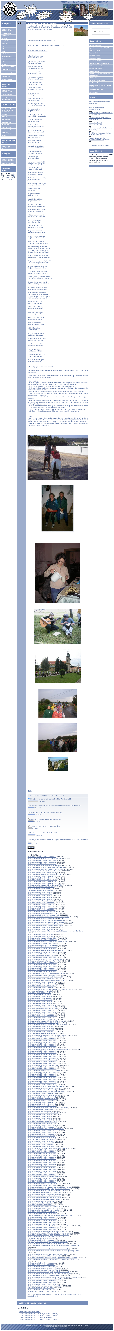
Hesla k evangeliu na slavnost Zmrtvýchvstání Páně (45, 885)
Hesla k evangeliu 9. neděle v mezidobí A (41, 1263)
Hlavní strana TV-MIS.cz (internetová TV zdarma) (7, 110)
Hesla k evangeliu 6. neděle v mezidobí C (42, 1010)
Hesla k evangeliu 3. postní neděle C (40, 1000)
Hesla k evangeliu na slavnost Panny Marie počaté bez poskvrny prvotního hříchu (55, 931)
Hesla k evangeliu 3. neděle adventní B (41, 1143)
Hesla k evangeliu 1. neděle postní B (40, 1123)
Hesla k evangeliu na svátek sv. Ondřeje (41, 1033)
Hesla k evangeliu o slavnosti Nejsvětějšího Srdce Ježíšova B (48, 1235)
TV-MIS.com (78, 2)
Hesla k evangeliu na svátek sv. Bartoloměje (42, 1060)
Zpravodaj (5, 43)
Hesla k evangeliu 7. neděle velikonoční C (42, 979)
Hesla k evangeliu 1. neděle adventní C (41, 1032)
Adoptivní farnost (7, 41)
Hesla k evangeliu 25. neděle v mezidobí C (42, 957)
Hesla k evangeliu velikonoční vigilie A (40, 1203)
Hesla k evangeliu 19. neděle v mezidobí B (42, 1063)
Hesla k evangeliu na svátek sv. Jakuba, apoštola (44, 1070)
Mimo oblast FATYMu (8, 66)
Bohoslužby (5, 35)
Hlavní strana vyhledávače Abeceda (8, 147)
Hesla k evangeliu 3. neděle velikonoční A (42, 881)
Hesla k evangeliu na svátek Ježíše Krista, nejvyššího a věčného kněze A (52, 1258)
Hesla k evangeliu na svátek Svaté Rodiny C (43, 1023)
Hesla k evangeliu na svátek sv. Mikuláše (41, 1266)
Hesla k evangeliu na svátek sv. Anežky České (43, 1268)
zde (13, 174)
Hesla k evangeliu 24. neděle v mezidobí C (42, 1219)
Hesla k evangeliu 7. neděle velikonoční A (42, 873)
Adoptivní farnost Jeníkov (97, 80)
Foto (3, 48)
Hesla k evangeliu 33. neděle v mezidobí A (42, 1150)
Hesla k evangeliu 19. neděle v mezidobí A (42, 1175)
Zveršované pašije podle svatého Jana (41, 887)
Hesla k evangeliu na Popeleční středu (41, 901)
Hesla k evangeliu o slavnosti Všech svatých (43, 945)
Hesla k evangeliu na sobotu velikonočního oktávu (44, 1192)
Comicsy (4, 97)
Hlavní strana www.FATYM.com (7, 29)
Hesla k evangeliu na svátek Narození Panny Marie (45, 1286)
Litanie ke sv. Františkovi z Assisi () (29, 1312)
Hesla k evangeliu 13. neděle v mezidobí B (42, 1077)
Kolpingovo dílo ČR (95, 83)
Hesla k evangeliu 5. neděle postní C (40, 996)
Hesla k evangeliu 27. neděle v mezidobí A (42, 1160)
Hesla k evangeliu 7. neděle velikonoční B (42, 1090)
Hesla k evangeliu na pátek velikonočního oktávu (44, 1194)
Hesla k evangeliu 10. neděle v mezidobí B (42, 1083)
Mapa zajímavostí (7, 56)
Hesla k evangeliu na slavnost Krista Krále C (43, 938)
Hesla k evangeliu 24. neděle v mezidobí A (42, 1166)
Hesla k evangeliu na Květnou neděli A (41, 1205)
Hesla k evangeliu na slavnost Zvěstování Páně (44, 1206)
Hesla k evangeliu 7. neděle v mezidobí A (41, 1208)
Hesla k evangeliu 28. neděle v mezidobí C (42, 952)
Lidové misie (6, 54)
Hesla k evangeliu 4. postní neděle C (40, 998)
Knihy (3, 61)
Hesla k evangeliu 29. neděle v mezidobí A (42, 1157)
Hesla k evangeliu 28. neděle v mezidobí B (42, 1044)
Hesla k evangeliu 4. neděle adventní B (41, 1141)
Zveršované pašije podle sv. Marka (39, 1238)
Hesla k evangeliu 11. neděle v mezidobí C (42, 1281)
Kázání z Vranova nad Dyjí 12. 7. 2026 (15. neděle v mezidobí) (38, 1314)
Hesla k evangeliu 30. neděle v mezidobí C (42, 947)
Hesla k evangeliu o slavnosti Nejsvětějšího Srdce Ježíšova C (48, 1272)
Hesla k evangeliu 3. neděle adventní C (41, 1028)
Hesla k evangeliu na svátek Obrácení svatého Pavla (45, 1210)
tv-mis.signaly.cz (8, 176)
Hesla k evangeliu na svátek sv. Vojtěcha (42, 1100)
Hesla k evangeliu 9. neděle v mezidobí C (42, 1284)
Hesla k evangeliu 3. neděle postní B (40, 1118)
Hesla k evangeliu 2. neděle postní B (40, 1120)
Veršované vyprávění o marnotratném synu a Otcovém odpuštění (50, 1215)
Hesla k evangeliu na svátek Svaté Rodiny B (43, 1137)
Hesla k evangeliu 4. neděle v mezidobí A (41, 906)
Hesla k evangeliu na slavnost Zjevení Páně (42, 913)
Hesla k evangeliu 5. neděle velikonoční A (42, 878)
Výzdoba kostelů (7, 69)
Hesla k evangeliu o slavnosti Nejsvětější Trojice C (45, 977)
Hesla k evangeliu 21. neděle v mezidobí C (42, 1220)
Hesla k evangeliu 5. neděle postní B (40, 1115)
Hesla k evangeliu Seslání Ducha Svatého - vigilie (44, 871)
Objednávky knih (7, 99)
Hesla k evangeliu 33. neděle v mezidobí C (42, 940)
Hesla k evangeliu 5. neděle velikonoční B (42, 1097)
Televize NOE (93, 53)
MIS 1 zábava (6, 117)
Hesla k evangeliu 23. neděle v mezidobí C (42, 963)
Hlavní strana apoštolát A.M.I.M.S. (8, 91)
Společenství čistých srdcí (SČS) (99, 48)
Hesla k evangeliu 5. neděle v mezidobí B (42, 1127)
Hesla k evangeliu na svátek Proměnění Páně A (44, 1176)
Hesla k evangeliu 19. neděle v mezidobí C (42, 1222)
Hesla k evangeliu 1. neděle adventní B (41, 1146)
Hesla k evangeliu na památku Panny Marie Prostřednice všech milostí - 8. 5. (54, 1259)
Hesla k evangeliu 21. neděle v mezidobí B (42, 1058)
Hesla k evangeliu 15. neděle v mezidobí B (42, 1074)
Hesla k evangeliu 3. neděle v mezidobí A (41, 908)
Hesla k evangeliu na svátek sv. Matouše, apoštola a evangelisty (49, 1049)
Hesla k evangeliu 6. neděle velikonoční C (42, 982)
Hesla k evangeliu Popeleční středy (39, 1289)
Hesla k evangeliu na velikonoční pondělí (41, 1201)
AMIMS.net (65, 2)
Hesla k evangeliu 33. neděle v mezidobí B (42, 1037)
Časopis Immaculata (95, 68)
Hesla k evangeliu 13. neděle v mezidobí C (42, 1229)
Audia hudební (6, 127)
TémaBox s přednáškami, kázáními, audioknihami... (100, 74)
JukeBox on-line (94, 71)
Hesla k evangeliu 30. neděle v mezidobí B (42, 1040)
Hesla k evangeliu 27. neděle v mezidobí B (42, 1046)
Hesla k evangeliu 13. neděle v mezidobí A (42, 1185)
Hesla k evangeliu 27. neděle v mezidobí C (42, 954)
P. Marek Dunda (36, 1294)
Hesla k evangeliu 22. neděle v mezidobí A (42, 1169)
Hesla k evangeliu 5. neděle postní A (40, 892)
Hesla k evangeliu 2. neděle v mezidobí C (42, 1017)
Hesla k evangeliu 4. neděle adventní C (41, 1026)
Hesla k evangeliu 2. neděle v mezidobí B (42, 1134)
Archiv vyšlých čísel (8, 163)
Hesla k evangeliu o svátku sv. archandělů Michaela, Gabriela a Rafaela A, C (53, 1245)
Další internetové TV (95, 60)
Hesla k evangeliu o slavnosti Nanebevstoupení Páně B (46, 1092)
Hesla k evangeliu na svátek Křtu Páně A (41, 911)
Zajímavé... (5, 64)
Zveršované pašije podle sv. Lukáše (40, 991)
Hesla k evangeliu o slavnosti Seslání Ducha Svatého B (46, 1086)
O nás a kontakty (7, 72)
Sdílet (30, 791)
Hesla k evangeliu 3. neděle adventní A (41, 929)
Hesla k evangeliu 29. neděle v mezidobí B (42, 1042)
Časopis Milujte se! (95, 45)
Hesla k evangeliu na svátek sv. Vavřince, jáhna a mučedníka (48, 1249)
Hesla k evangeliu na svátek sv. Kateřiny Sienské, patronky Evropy (50, 989)
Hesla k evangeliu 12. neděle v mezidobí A (42, 860)
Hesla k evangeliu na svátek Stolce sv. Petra (43, 1009)
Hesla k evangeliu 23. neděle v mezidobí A (42, 1168)
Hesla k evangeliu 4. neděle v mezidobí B (42, 1130)
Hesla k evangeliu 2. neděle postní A (40, 897)
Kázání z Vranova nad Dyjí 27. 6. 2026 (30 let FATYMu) (36, 1317)
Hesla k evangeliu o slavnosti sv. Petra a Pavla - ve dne (46, 973)
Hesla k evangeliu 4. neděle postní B (40, 1116)
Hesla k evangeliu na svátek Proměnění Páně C (44, 1270)
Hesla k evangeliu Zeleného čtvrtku (39, 993)
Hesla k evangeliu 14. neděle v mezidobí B (42, 1076)
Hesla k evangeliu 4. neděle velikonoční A (42, 880)
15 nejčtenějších (7, 79)
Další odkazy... (93, 92)
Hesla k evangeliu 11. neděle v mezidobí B (42, 1081)
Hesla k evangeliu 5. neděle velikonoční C (42, 984)
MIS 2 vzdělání (6, 119)
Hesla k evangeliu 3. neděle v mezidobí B (42, 1132)
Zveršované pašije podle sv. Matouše (40, 890)
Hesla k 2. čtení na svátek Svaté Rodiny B (42, 1139)
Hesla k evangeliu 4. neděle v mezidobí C (42, 1014)
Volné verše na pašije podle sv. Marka (41, 1288)
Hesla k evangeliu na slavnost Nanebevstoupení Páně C (47, 980)
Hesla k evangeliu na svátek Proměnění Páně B (44, 1065)
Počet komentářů (71, 1294)
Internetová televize (95, 58)
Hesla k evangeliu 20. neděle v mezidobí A (42, 1173)
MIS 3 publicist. (6, 122)
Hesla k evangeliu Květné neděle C (39, 994)
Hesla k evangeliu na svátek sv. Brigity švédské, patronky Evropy (49, 1226)
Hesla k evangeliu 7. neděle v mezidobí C (42, 1007)
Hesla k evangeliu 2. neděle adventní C (41, 1030)
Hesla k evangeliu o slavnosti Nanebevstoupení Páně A (46, 1190)
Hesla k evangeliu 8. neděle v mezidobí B (42, 1240)
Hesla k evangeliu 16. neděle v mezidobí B (42, 1072)
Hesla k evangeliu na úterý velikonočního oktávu (44, 1199)
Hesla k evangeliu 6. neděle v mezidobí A (41, 903)
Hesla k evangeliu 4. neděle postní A (40, 894)
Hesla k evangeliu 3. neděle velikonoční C (42, 987)
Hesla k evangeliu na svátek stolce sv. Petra (42, 1122)
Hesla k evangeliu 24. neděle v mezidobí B (42, 1053)
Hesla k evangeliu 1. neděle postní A (40, 899)
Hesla (3, 51)
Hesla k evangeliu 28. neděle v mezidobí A (42, 1159)
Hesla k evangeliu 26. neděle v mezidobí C (42, 1217)
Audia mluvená (6, 130)
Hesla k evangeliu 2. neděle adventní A (41, 934)
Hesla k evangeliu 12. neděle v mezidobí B (42, 1079)
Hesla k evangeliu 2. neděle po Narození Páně (43, 915)
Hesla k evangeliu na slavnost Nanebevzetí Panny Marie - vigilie (49, 1233)
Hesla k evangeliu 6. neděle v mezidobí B (42, 1125)
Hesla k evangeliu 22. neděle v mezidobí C (42, 964)
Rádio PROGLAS (94, 55)
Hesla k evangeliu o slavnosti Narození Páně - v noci (45, 924)
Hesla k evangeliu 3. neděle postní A (40, 896)
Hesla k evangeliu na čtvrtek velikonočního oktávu (44, 1196)
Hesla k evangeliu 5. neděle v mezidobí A (41, 904)
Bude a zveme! (6, 33)
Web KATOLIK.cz (94, 50)
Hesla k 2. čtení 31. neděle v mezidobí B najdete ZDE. (46, 45)
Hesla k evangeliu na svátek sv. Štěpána (41, 918)
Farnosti (4, 38)
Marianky (4, 59)
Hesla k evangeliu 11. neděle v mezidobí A (42, 862)
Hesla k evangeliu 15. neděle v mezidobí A (42, 857)
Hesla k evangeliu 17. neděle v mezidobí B (42, 1069)
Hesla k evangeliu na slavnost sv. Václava (42, 956)
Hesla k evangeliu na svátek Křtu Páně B (41, 1136)
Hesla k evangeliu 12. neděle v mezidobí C (42, 975)
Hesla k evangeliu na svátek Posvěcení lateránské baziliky (47, 941)
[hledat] (100, 31)
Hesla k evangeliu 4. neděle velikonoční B (42, 1102)
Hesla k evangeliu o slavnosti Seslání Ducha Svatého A (46, 867)
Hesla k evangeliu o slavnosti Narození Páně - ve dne (46, 920)
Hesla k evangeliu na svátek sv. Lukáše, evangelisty (45, 950)
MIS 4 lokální (6, 124)
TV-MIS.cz (90, 2)
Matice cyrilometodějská (96, 66)
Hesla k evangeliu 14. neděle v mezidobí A (42, 1182)
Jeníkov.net (92, 77)
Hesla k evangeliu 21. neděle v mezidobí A (42, 1171)
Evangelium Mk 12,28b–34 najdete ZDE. (41, 40)
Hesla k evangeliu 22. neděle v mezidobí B (42, 1056)
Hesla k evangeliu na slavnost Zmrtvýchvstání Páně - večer (48, 1107)
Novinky (4, 114)
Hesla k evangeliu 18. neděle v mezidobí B (42, 1067)
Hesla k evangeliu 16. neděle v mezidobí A (42, 1180)
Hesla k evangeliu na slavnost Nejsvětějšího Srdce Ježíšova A (49, 1189)
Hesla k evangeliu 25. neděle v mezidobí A (42, 1164)
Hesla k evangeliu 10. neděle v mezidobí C (42, 1282)
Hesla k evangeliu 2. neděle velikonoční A (42, 883)
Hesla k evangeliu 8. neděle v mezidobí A (41, 1265)
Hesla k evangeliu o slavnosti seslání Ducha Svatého (46, 869)
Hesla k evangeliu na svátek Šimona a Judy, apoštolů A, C (47, 1243)
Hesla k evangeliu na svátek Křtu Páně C (41, 1019)
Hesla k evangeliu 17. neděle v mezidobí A (42, 1178)
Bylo (3, 46)
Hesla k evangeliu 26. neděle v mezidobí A (42, 1162)
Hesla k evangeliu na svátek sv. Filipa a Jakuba (44, 1095)
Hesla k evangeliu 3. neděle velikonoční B (42, 1104)
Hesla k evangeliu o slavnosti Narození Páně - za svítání (47, 922)
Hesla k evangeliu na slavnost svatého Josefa (43, 1113)
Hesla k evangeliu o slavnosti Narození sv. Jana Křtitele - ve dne (49, 1187)
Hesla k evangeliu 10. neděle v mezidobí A (42, 864)
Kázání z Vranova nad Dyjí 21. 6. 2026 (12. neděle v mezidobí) (38, 1319)
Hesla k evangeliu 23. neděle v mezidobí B (42, 1054)
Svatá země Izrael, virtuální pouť (99, 63)
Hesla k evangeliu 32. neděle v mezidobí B (42, 1039)
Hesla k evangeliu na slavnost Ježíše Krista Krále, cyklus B (48, 1035)
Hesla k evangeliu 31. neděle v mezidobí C (42, 943)
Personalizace (6, 76)
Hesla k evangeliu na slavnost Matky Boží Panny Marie (46, 1021)
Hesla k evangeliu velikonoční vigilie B (40, 1109)
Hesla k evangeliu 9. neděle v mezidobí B (42, 1084)
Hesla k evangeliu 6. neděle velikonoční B (42, 1093)
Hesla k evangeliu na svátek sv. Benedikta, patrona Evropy (47, 1254)
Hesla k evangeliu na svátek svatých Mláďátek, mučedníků (47, 1024)
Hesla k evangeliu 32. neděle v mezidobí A (42, 1152)
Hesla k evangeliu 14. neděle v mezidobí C (42, 1228)
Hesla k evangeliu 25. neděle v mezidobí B (42, 1051)
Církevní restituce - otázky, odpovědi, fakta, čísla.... (100, 86)
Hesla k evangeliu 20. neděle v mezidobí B (42, 1062)
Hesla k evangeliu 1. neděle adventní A (41, 936)
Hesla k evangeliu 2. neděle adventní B (41, 1145)
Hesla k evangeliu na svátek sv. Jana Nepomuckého (45, 874)
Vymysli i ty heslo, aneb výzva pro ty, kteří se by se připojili (48, 1242)
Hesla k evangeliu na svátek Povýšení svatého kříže (45, 959)
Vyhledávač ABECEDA (96, 89)
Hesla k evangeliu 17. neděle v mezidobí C (42, 968)
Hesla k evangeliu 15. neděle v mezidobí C (42, 971)
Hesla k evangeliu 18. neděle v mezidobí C (42, 1224)
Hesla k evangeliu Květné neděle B (39, 1111)
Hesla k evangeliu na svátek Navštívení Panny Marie (45, 1279)
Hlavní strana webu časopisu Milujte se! (8, 159)
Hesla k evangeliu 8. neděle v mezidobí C (42, 1005)
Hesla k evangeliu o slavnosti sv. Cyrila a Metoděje (45, 858)
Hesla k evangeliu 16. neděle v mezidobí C (42, 970)
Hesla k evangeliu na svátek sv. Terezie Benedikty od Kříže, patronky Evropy (53, 1251)
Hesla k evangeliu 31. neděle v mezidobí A (42, 1153)
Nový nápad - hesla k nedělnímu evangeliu (42, 1291)
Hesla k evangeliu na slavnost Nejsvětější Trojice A (45, 865)
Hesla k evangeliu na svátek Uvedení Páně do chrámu (46, 1129)
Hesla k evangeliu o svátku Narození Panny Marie (45, 961)
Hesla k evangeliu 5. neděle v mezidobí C (42, 1012)
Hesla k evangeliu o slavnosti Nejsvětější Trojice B (45, 1236)
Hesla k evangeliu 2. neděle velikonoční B (42, 1106)
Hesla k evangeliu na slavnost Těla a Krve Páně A (44, 1256)
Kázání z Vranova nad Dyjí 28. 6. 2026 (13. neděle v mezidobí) (38, 1315)
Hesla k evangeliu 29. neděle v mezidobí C (42, 949)
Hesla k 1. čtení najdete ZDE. (37, 51)
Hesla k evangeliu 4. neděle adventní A (41, 927)
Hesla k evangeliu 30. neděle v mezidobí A (42, 1155)
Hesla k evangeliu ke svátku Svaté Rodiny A (42, 1212)
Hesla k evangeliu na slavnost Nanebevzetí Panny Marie (47, 1231)
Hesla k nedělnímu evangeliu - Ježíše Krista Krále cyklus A (47, 1148)
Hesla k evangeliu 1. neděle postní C (40, 1003)
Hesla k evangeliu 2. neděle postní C (40, 1001)
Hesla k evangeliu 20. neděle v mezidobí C (42, 966)
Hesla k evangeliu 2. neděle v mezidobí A (41, 910)
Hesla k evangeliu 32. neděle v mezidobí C (42, 1213)
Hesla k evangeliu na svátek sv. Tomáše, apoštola (44, 1183)
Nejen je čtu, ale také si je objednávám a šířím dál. (97, 139)
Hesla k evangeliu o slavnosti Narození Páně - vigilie (45, 926)
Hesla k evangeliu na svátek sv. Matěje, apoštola (44, 1088)
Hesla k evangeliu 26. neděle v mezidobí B (42, 1047)
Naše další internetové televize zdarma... (8, 134)
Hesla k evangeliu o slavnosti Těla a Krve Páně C (44, 1275)
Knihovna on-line (7, 94)
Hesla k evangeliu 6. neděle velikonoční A (42, 876)
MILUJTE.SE (102, 2)
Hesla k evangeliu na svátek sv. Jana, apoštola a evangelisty (48, 917)
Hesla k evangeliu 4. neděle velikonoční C (42, 986)
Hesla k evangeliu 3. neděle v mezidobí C (42, 1016)
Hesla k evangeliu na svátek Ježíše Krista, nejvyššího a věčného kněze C (52, 1277)
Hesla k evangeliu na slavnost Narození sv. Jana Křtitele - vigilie (49, 1273)
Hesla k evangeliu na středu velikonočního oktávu (44, 1198)
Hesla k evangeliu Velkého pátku (39, 888)
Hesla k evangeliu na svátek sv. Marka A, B (42, 1099)
